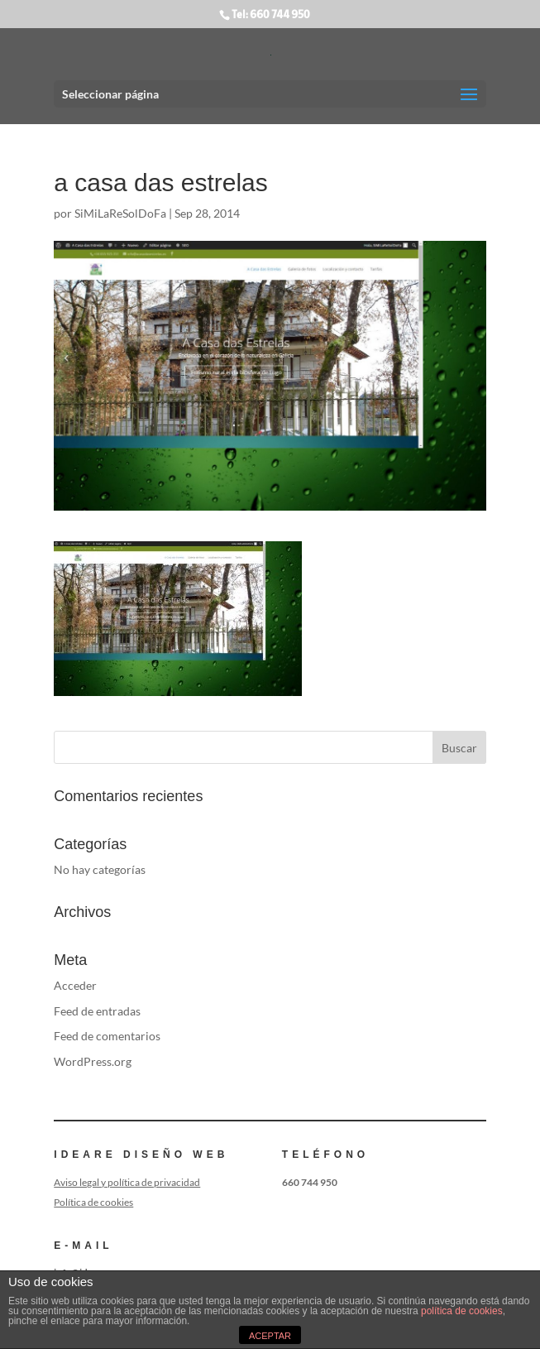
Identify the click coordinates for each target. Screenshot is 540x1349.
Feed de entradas (97, 1011)
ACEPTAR (270, 1336)
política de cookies (462, 1311)
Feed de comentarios (107, 1036)
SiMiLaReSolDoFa (120, 213)
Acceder (75, 985)
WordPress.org (92, 1061)
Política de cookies (93, 1202)
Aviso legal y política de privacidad (127, 1182)
